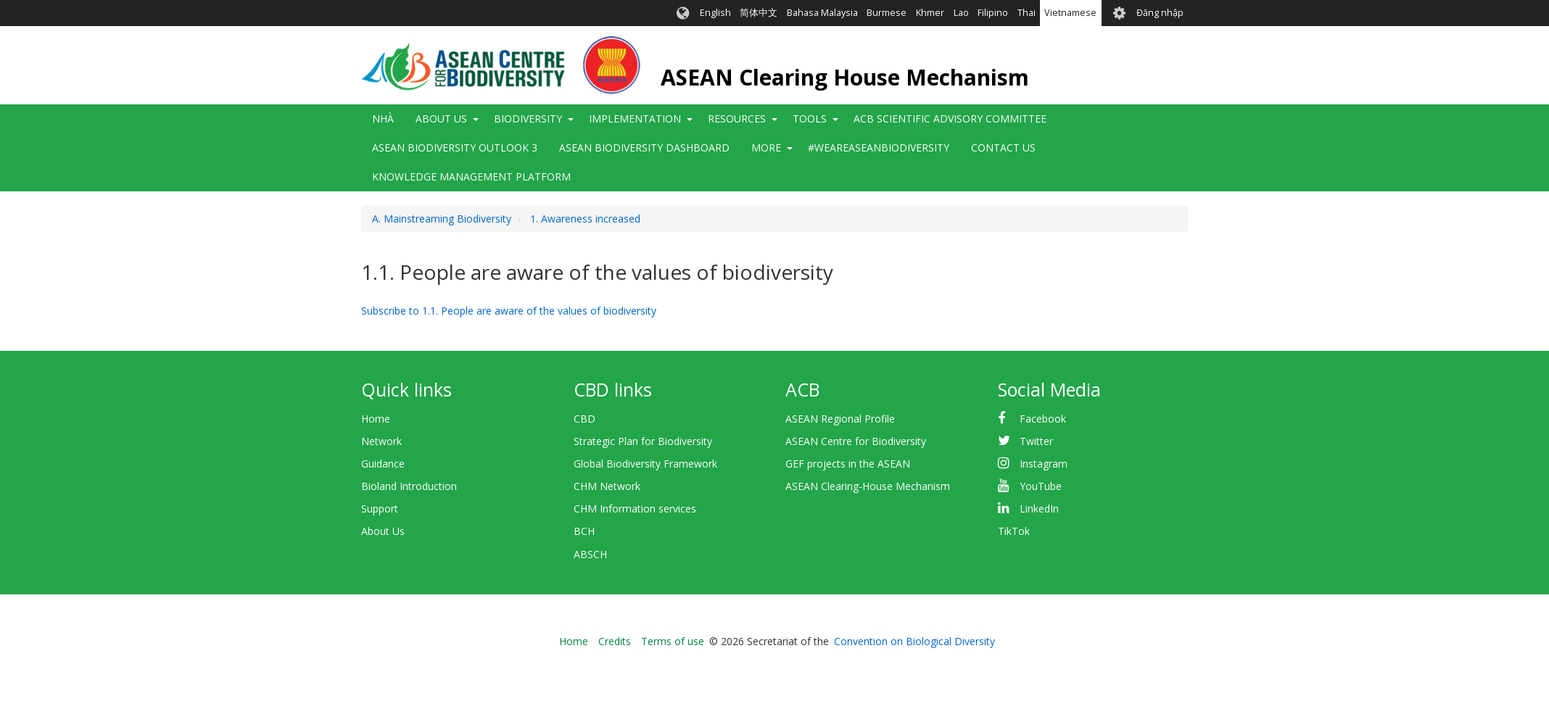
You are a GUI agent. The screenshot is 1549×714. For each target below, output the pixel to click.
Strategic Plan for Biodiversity (643, 441)
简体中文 (758, 13)
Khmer (930, 13)
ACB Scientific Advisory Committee (950, 118)
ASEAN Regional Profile (840, 419)
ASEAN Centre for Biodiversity (855, 441)
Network (381, 441)
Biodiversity (528, 118)
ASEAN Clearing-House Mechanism (867, 486)
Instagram (1043, 463)
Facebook (1043, 419)
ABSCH (590, 554)
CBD (584, 419)
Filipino (993, 13)
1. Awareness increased (585, 218)
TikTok (1014, 531)
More (766, 147)
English (715, 13)
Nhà (383, 118)
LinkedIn (1039, 508)
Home (375, 419)
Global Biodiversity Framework (645, 463)
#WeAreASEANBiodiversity (878, 147)
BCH (584, 531)
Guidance (383, 463)
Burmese (886, 13)
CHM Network (607, 486)
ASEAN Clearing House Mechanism (845, 77)
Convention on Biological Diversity (914, 641)
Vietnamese (1070, 13)
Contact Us (1003, 147)
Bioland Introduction (409, 486)
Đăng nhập (1160, 13)
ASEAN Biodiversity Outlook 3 (454, 147)
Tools (810, 118)
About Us (441, 118)
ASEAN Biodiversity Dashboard (644, 147)
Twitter (1036, 441)
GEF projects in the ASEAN (847, 463)
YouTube (1041, 486)
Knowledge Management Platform (471, 176)
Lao (961, 13)
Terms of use (672, 641)
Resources (737, 118)
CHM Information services (635, 508)
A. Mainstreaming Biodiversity (441, 218)
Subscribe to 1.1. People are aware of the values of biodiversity (508, 310)
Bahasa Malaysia (822, 13)
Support (379, 508)
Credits (614, 641)
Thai (1026, 13)
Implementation (635, 118)
